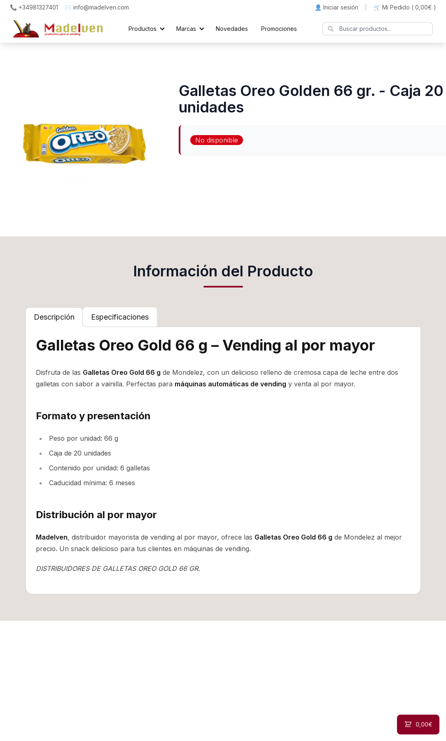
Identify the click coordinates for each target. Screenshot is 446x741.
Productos (142, 28)
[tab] (54, 317)
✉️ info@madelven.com (97, 7)
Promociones (279, 28)
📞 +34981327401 (34, 7)
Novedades (232, 28)
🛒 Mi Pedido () (405, 7)
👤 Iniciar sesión (336, 7)
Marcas (186, 28)
